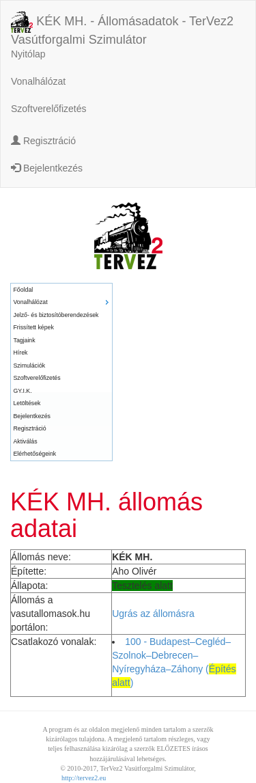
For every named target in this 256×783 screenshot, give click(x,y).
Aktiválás (26, 441)
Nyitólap (28, 54)
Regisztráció (43, 140)
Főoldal (23, 289)
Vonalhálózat (38, 81)
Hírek (21, 352)
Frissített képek (34, 327)
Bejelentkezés (47, 168)
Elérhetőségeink (35, 453)
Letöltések (27, 403)
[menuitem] (61, 290)
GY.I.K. (23, 390)
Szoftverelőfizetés (49, 108)
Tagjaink (24, 340)
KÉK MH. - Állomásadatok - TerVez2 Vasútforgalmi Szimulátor (122, 23)
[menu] (61, 372)
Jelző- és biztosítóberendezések (56, 315)
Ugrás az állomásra (153, 613)
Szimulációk (30, 365)
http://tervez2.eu (83, 778)
